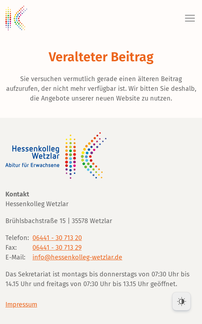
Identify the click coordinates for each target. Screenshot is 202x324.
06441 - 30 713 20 (57, 238)
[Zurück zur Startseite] (16, 18)
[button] (188, 18)
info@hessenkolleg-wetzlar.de (77, 257)
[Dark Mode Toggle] (181, 301)
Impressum (21, 305)
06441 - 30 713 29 (57, 248)
